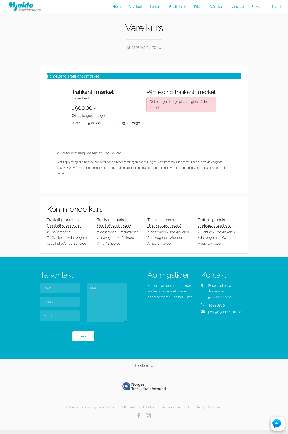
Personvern (214, 407)
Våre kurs (217, 7)
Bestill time (177, 7)
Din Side (194, 407)
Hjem (116, 7)
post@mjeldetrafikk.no (224, 312)
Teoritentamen (171, 407)
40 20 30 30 (216, 304)
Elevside (257, 7)
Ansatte (238, 7)
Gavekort (135, 7)
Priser (198, 7)
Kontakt (156, 7)
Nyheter (278, 7)
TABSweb (128, 407)
